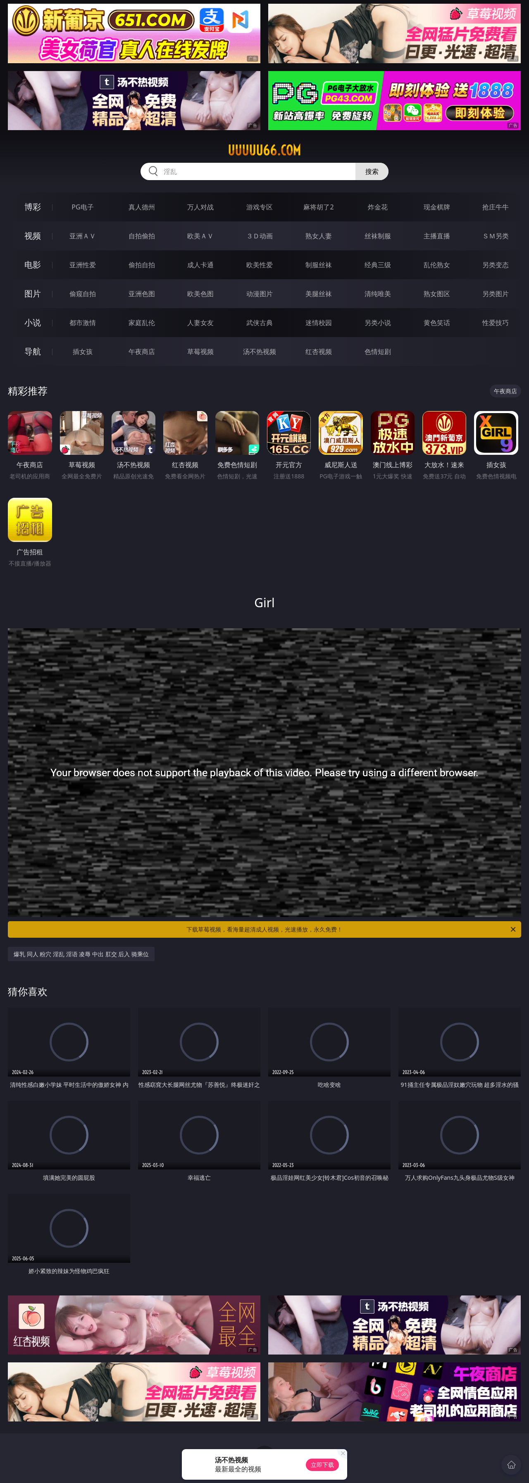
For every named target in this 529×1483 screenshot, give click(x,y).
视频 (32, 235)
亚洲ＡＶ (82, 235)
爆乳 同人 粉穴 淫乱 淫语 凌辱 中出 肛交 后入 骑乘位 (81, 954)
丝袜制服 (378, 235)
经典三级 (378, 264)
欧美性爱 (259, 264)
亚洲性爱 (82, 264)
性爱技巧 (495, 322)
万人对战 (200, 207)
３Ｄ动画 (259, 235)
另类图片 (495, 293)
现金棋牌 (437, 207)
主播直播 (437, 235)
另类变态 (495, 264)
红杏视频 (318, 351)
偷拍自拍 (142, 264)
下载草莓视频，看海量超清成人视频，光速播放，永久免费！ (351, 929)
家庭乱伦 (142, 322)
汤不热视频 (259, 351)
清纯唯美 (378, 293)
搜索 (372, 171)
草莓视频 (200, 351)
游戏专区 (259, 207)
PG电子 (82, 207)
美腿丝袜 (318, 293)
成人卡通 (200, 264)
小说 (32, 322)
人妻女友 (200, 322)
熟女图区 (437, 293)
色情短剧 (378, 351)
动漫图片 (259, 293)
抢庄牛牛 (495, 207)
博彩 (32, 206)
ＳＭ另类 (495, 235)
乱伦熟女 (437, 264)
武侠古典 (259, 322)
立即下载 (322, 1465)
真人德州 (142, 207)
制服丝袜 (318, 264)
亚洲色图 (142, 293)
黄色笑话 (437, 322)
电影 (32, 264)
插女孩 (83, 351)
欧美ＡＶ (200, 235)
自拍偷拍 (142, 235)
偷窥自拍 (82, 293)
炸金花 (378, 207)
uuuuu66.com (264, 150)
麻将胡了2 (318, 207)
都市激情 (82, 322)
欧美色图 (200, 293)
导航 (32, 351)
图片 (32, 293)
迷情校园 (318, 322)
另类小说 (378, 322)
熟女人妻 (318, 235)
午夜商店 (142, 351)
